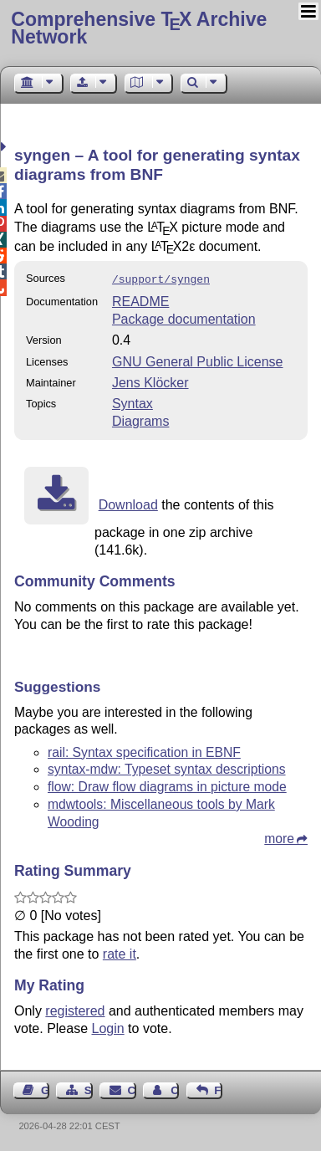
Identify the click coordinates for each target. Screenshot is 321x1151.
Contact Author (175, 1088)
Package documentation (184, 317)
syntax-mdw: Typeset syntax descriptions (167, 767)
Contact (132, 1088)
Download (128, 503)
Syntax (132, 402)
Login (108, 1027)
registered (74, 1009)
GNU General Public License (197, 360)
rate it (119, 952)
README (140, 300)
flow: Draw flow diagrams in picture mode (167, 785)
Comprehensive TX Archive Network (139, 28)
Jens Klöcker (150, 381)
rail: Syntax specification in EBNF (144, 751)
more (279, 837)
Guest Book (45, 1088)
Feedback (218, 1088)
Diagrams (140, 419)
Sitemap (88, 1088)
